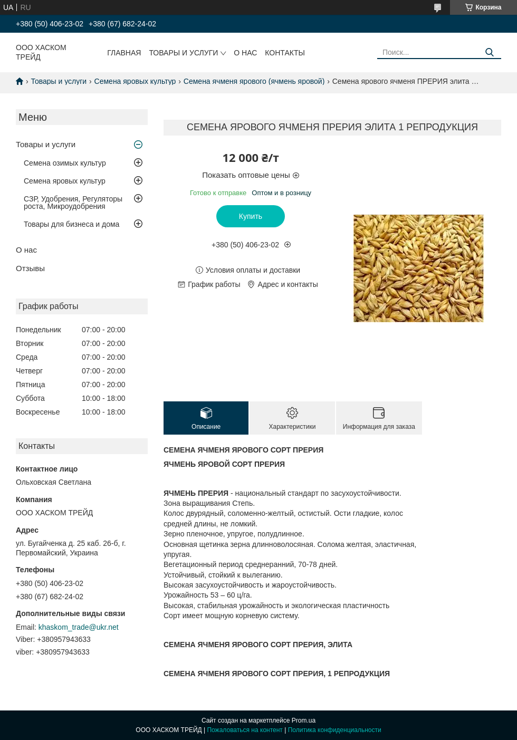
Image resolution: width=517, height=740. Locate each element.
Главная (124, 53)
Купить (250, 216)
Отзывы (30, 268)
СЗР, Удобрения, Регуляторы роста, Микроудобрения (73, 202)
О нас (245, 53)
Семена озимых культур (65, 163)
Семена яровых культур (135, 81)
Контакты (285, 53)
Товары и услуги (183, 53)
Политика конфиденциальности (334, 730)
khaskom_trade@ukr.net (79, 627)
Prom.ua (303, 720)
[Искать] (489, 52)
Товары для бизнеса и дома (71, 224)
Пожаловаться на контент (244, 730)
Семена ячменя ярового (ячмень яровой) (254, 81)
